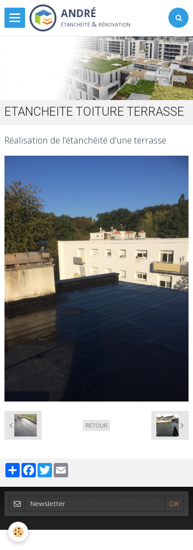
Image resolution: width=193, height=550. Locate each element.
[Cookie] (18, 532)
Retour (96, 425)
